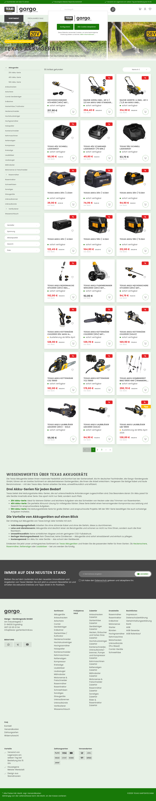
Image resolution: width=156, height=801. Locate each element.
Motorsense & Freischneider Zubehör (95, 682)
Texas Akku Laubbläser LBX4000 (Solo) (96, 425)
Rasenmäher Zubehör (95, 689)
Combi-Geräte (116, 649)
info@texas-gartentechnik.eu (18, 630)
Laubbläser (9, 155)
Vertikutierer (14, 209)
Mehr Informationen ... (88, 34)
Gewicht (22, 244)
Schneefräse (115, 652)
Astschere (9, 92)
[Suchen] (112, 9)
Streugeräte (10, 194)
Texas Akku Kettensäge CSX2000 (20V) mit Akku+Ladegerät (96, 333)
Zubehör (93, 611)
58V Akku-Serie (15, 82)
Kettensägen (10, 140)
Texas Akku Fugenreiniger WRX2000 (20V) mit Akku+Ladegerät (98, 286)
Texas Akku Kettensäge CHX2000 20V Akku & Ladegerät (60, 333)
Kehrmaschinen (11, 136)
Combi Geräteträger (13, 97)
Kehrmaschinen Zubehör (96, 662)
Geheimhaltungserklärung (139, 621)
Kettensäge (25, 546)
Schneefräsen (10, 184)
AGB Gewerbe (133, 630)
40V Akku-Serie (15, 77)
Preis (22, 250)
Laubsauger (10, 160)
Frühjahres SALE (79, 612)
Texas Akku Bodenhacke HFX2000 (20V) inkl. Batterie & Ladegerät (60, 286)
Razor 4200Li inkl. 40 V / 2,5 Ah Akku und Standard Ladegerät (98, 101)
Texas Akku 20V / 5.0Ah (132, 193)
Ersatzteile (114, 611)
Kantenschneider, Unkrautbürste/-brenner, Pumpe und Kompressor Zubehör (97, 652)
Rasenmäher (14, 175)
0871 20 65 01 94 (12, 627)
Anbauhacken (10, 87)
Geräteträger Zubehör (95, 628)
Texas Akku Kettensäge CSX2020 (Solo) (132, 333)
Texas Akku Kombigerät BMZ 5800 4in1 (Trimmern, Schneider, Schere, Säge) (133, 379)
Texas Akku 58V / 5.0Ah (132, 239)
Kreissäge (9, 150)
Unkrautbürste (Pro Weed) (116, 644)
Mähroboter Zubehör (95, 674)
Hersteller (22, 225)
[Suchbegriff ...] (85, 9)
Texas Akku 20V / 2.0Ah (59, 193)
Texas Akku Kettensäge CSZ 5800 (60, 379)
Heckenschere (140, 543)
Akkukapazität (22, 238)
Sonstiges (9, 189)
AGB (128, 627)
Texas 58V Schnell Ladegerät (130, 147)
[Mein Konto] (145, 9)
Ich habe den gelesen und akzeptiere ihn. (107, 580)
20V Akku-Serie (15, 72)
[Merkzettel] (150, 9)
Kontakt (8, 726)
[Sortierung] (137, 69)
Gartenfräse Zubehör (95, 622)
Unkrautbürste (11, 204)
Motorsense (114, 624)
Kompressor (10, 145)
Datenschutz (101, 580)
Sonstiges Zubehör (94, 695)
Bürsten (112, 630)
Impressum (131, 614)
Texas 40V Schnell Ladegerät (57, 147)
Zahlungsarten (11, 732)
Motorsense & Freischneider (16, 170)
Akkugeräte (13, 68)
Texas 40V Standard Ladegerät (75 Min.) (95, 147)
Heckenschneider (12, 111)
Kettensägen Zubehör (95, 668)
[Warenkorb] (140, 9)
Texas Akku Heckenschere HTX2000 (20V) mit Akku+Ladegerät (134, 286)
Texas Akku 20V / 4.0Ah (96, 193)
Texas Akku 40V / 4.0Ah (60, 239)
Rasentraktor (10, 179)
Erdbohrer (9, 101)
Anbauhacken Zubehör (96, 616)
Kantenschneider (12, 131)
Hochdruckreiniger (12, 116)
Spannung (22, 231)
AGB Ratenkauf (133, 633)
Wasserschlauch (12, 214)
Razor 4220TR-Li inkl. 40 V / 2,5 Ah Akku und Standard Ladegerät (134, 101)
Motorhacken (115, 640)
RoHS (128, 624)
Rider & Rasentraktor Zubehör (95, 703)
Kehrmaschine (116, 637)
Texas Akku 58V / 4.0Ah (96, 239)
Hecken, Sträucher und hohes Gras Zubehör (98, 635)
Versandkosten (11, 729)
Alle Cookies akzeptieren (87, 27)
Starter (112, 627)
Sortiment (58, 611)
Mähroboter (10, 165)
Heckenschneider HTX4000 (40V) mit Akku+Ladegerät (57, 101)
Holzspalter (9, 126)
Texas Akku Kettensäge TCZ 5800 (96, 379)
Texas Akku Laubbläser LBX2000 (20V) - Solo (60, 425)
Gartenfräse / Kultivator (14, 106)
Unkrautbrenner (11, 199)
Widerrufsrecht (11, 735)
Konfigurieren (65, 27)
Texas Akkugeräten (68, 543)
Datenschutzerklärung (137, 617)
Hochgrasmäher (11, 121)
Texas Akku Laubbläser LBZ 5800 (132, 425)
